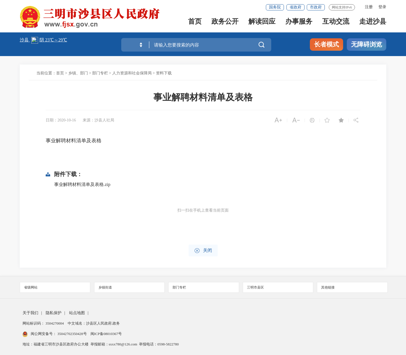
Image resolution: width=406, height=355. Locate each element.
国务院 (275, 7)
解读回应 (261, 23)
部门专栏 (100, 73)
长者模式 (326, 44)
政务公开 (225, 23)
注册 (369, 7)
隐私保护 (53, 313)
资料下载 (164, 73)
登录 (382, 7)
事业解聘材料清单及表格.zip (82, 184)
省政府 (295, 7)
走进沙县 (372, 23)
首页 (195, 23)
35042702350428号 (72, 334)
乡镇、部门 (78, 73)
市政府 (316, 7)
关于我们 (30, 313)
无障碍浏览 (366, 44)
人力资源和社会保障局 (132, 73)
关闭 (203, 251)
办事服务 (298, 23)
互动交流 (335, 23)
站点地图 (77, 313)
